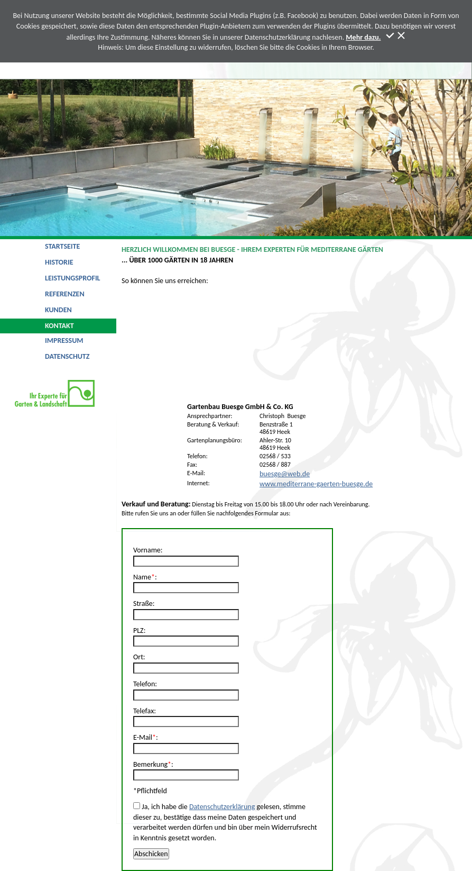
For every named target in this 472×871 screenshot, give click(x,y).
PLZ (138, 630)
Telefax (143, 710)
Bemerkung (150, 764)
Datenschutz (67, 356)
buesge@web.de (285, 473)
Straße (143, 603)
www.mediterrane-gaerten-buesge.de (316, 483)
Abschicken (151, 853)
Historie (59, 262)
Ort (138, 656)
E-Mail (142, 737)
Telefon (144, 683)
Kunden (58, 309)
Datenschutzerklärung (222, 806)
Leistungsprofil (72, 278)
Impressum (64, 340)
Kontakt (59, 325)
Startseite (62, 246)
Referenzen (65, 293)
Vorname (147, 550)
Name (142, 577)
